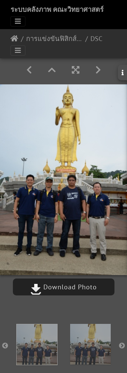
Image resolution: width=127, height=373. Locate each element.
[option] (37, 344)
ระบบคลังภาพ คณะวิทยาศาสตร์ (57, 9)
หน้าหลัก (14, 39)
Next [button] (122, 346)
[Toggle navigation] (17, 21)
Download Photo (63, 287)
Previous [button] (5, 346)
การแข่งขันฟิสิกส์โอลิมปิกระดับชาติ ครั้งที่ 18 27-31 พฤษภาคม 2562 (54, 38)
